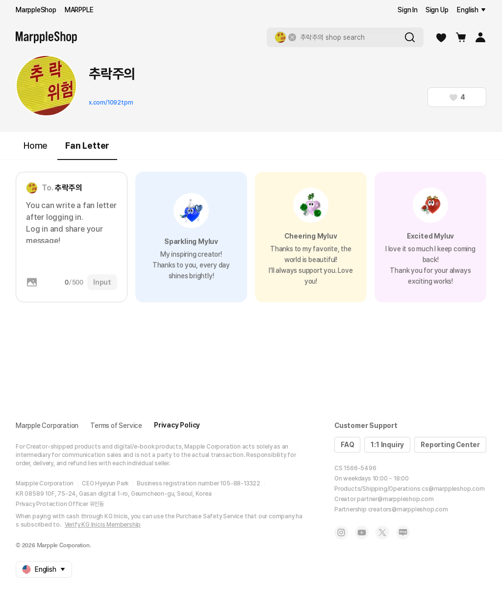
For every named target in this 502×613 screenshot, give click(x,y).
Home (36, 145)
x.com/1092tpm (111, 102)
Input (102, 282)
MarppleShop (36, 10)
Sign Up (437, 10)
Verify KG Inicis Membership (103, 524)
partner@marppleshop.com (395, 499)
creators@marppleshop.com (408, 509)
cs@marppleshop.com (453, 488)
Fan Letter (87, 150)
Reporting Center (450, 445)
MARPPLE (79, 10)
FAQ (347, 445)
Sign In (408, 10)
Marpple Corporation (47, 425)
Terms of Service (116, 425)
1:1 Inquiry (387, 445)
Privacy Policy (177, 425)
